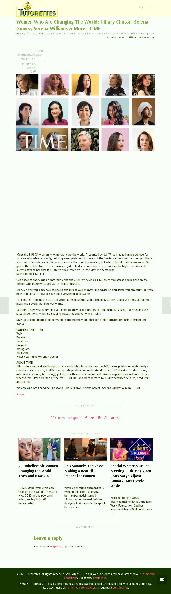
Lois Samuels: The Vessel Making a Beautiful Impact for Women (84, 470)
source (20, 394)
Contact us (99, 578)
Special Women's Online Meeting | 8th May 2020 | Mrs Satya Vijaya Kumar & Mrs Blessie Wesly (130, 475)
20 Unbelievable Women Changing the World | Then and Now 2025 (38, 470)
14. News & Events (29, 66)
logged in (55, 546)
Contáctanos (120, 588)
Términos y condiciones (81, 588)
